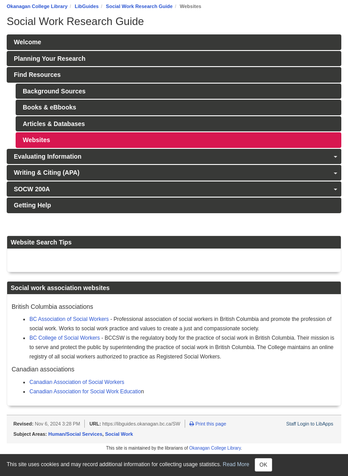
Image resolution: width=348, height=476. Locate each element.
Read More (236, 464)
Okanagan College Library (37, 6)
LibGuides (87, 6)
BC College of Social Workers (64, 338)
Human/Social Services (75, 434)
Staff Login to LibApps (309, 423)
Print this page (208, 423)
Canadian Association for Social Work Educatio (85, 391)
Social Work (119, 434)
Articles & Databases (54, 123)
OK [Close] (263, 465)
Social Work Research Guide (139, 6)
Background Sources (54, 91)
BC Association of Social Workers (69, 319)
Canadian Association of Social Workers (76, 382)
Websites (36, 139)
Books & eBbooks (49, 107)
